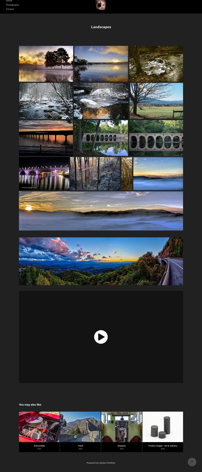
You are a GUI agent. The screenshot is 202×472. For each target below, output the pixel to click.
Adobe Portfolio (107, 463)
